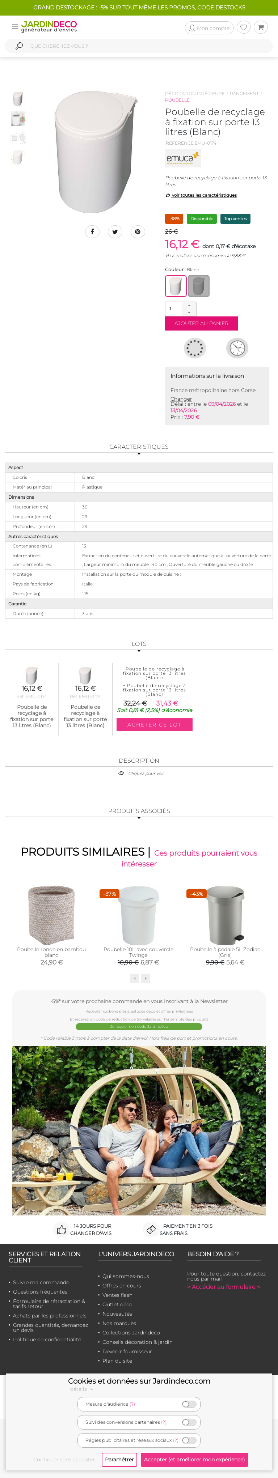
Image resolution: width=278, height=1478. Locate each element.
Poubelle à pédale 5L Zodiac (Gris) (225, 952)
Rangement (244, 93)
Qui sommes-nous (125, 1276)
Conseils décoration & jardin (137, 1342)
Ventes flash (117, 1295)
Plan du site (117, 1361)
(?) (132, 1404)
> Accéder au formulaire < (223, 1286)
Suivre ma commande (41, 1282)
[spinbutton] (180, 308)
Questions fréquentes (40, 1292)
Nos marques (119, 1323)
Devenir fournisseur (127, 1351)
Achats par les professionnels (50, 1315)
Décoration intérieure (195, 93)
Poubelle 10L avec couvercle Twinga (138, 952)
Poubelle (177, 100)
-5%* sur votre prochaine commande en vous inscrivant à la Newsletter (139, 1001)
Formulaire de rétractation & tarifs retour (49, 1303)
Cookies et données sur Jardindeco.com (139, 1381)
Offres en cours (121, 1285)
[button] (189, 305)
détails (83, 1389)
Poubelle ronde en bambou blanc (51, 952)
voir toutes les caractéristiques (201, 195)
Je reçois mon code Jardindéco (139, 1026)
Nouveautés (117, 1314)
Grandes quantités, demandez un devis (50, 1327)
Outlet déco (117, 1304)
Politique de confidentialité (47, 1339)
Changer (181, 399)
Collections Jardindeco (131, 1332)
